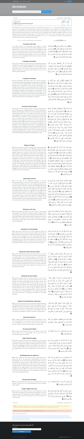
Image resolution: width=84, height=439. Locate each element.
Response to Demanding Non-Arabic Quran (29, 301)
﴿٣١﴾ (53, 222)
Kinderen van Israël (23, 417)
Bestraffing (60, 417)
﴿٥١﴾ (71, 376)
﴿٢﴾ (55, 46)
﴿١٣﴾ (65, 111)
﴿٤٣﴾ (60, 297)
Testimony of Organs (29, 145)
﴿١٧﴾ (48, 138)
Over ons (16, 437)
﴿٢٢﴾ (61, 166)
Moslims (67, 415)
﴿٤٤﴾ (71, 313)
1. (12, 46)
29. (44, 195)
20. (32, 149)
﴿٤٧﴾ (68, 348)
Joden (59, 415)
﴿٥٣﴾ (68, 396)
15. (16, 116)
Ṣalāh (67, 417)
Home (21, 1)
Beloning (56, 417)
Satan (49, 415)
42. (37, 286)
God (22, 415)
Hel (16, 415)
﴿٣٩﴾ (71, 272)
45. (13, 319)
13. (13, 108)
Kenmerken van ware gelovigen (29, 229)
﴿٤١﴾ (63, 289)
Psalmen (38, 417)
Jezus (35, 415)
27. (24, 188)
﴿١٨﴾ (54, 141)
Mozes (32, 415)
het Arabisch (55, 407)
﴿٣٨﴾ (64, 264)
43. (33, 289)
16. (23, 121)
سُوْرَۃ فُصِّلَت (65, 22)
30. (13, 211)
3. (18, 48)
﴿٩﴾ (48, 83)
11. (34, 87)
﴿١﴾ (69, 46)
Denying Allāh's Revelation (29, 379)
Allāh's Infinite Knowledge (29, 338)
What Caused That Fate (29, 178)
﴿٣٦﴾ (64, 247)
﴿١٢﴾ (68, 102)
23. (42, 161)
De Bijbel (24, 1)
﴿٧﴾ (60, 71)
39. (42, 260)
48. (23, 347)
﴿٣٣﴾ (58, 234)
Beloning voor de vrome (29, 209)
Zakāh (70, 417)
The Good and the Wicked (29, 329)
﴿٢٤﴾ (61, 174)
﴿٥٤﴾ (62, 399)
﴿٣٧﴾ (56, 259)
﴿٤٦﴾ (62, 334)
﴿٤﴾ (56, 51)
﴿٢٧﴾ (71, 197)
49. (13, 357)
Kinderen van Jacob (30, 417)
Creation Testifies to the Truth (29, 389)
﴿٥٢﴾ (57, 384)
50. (37, 359)
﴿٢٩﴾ (50, 205)
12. (21, 92)
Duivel (46, 415)
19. (13, 147)
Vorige (60, 18)
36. (20, 241)
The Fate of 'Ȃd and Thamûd (29, 106)
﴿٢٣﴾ (71, 171)
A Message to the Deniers (29, 61)
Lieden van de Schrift (54, 415)
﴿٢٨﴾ (54, 199)
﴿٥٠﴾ (64, 371)
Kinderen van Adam (16, 417)
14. (13, 112)
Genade (52, 417)
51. (25, 368)
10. (29, 84)
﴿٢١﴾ (50, 158)
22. (20, 158)
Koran (46, 417)
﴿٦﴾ (62, 69)
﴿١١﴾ (55, 94)
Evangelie (42, 417)
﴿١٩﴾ (48, 147)
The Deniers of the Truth (29, 44)
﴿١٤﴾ (48, 116)
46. (13, 331)
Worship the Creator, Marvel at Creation (29, 252)
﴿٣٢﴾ (65, 225)
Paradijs (14, 415)
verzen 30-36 (46, 35)
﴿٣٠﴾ (61, 217)
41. (28, 283)
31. (20, 216)
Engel (43, 415)
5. (25, 52)
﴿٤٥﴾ (63, 325)
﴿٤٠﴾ (71, 286)
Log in (65, 1)
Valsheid (28, 419)
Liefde (49, 417)
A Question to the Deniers (29, 78)
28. (31, 192)
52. (13, 381)
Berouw (20, 419)
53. (13, 391)
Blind (64, 417)
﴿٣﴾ (55, 49)
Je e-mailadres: (14, 427)
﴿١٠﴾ (53, 88)
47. (13, 340)
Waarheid (23, 419)
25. (13, 180)
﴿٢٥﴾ (48, 186)
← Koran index (15, 17)
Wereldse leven (15, 419)
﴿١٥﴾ (48, 125)
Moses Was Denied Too (29, 317)
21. (34, 152)
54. (36, 394)
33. (13, 231)
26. (38, 185)
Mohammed (39, 415)
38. (18, 258)
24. (17, 166)
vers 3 (52, 27)
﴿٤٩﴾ (64, 360)
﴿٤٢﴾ (52, 291)
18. (45, 131)
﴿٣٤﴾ (56, 239)
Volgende (67, 18)
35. (24, 237)
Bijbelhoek (15, 1)
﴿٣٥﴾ (51, 242)
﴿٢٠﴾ (57, 152)
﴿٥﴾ (54, 57)
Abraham (25, 415)
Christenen (63, 415)
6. (12, 63)
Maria (29, 415)
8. (40, 68)
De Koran (28, 1)
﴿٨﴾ (56, 74)
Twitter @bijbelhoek (22, 437)
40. (13, 278)
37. (13, 254)
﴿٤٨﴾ (59, 351)
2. (19, 46)
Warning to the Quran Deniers (29, 276)
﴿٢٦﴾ (59, 191)
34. (13, 234)
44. (13, 303)
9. (12, 80)
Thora (35, 417)
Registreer (69, 1)
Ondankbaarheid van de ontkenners (29, 355)
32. (24, 219)
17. (42, 126)
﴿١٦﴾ (54, 133)
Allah (19, 415)
